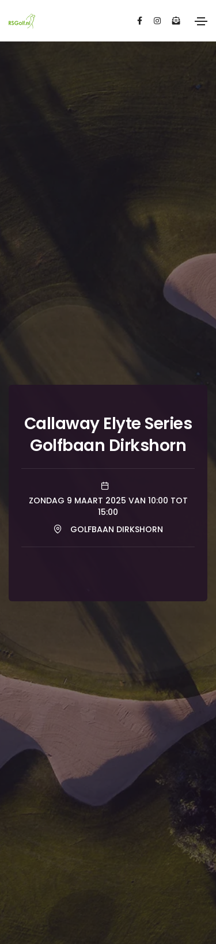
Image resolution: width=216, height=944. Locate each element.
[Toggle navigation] (201, 21)
